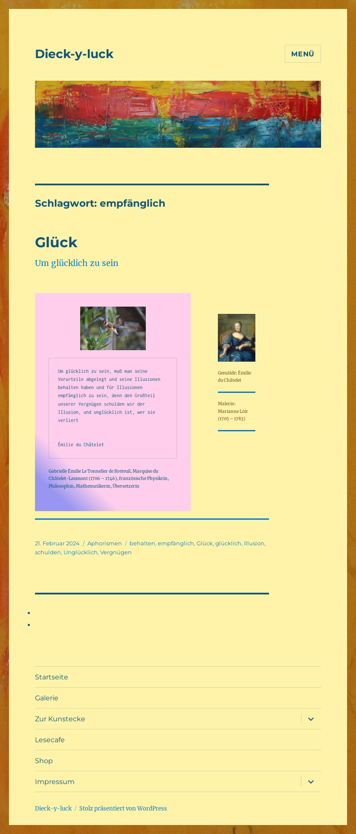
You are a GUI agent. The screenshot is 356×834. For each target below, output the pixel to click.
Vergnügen (116, 552)
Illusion (254, 543)
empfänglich (176, 543)
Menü (303, 54)
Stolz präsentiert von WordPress (123, 808)
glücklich (228, 543)
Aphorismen (104, 543)
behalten (142, 543)
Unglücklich (81, 552)
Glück (56, 242)
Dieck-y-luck (74, 54)
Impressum (55, 782)
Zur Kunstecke (60, 719)
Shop (44, 761)
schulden (48, 552)
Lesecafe (50, 740)
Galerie (46, 698)
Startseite (51, 677)
